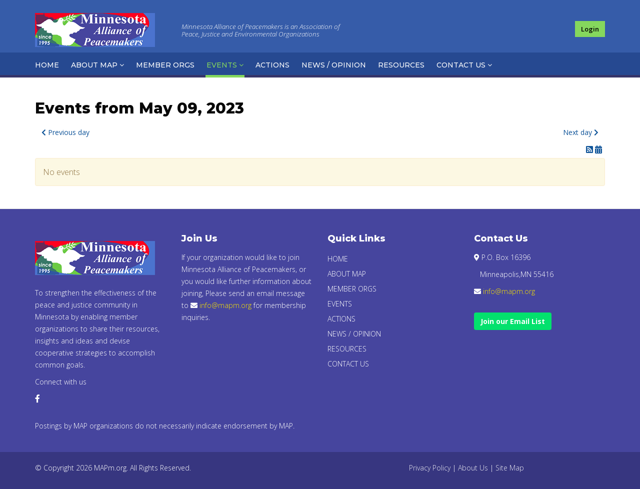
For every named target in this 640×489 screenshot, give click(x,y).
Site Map (510, 467)
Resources (401, 65)
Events (221, 65)
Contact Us (461, 65)
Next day (580, 132)
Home (47, 65)
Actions (273, 65)
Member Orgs (165, 65)
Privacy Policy (429, 467)
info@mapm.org (226, 305)
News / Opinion (334, 65)
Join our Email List (512, 321)
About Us (473, 467)
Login (590, 29)
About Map (94, 65)
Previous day (66, 132)
